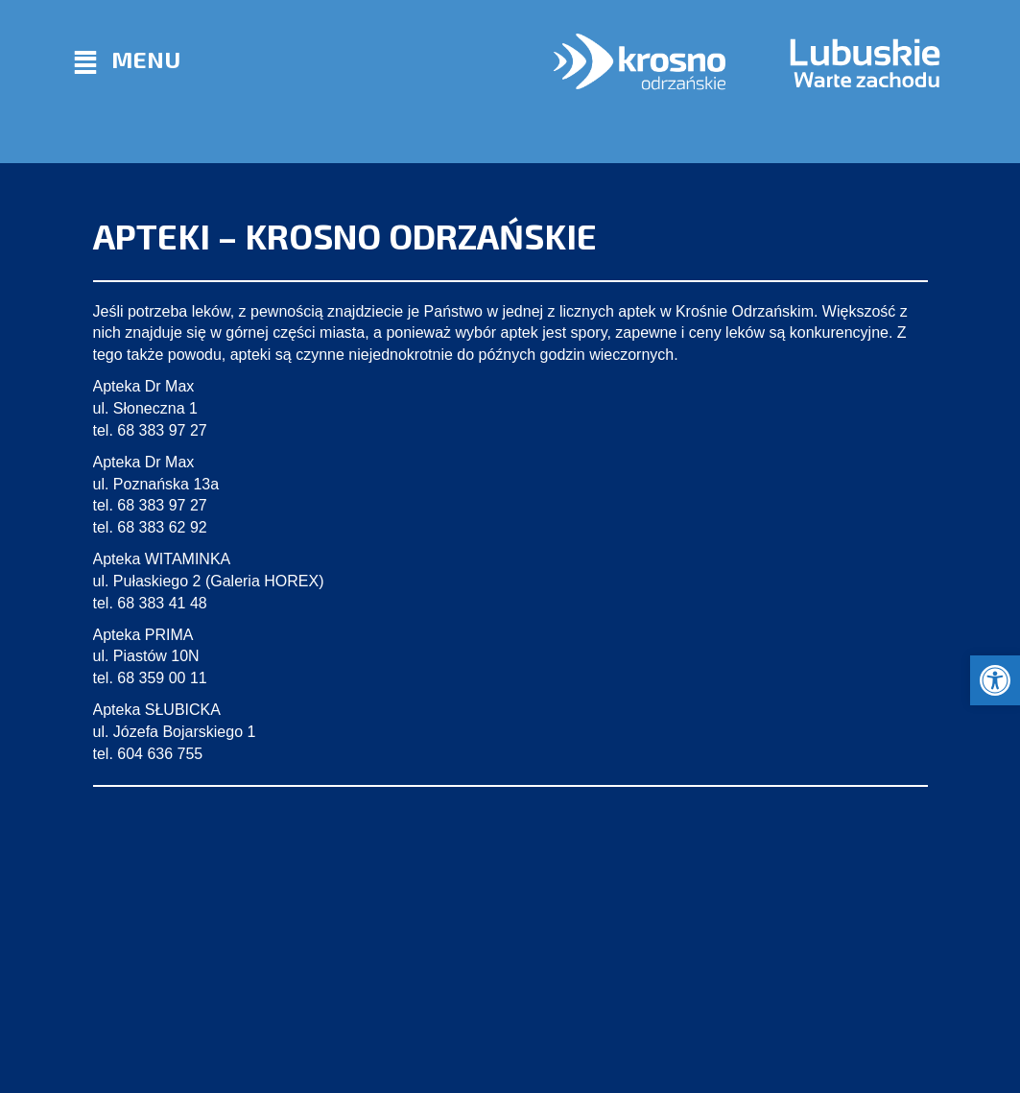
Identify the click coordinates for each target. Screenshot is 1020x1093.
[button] (995, 680)
